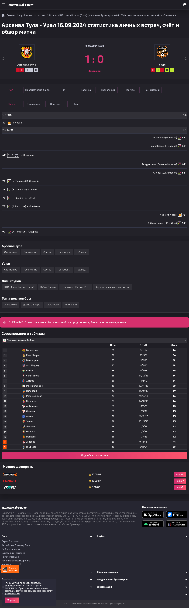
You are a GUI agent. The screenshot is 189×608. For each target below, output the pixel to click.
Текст (77, 104)
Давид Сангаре (31, 304)
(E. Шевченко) (19, 189)
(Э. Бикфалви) (169, 172)
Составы (55, 104)
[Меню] (3, 4)
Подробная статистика (94, 455)
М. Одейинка (27, 155)
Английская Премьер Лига (16, 545)
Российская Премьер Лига (16, 560)
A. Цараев (33, 231)
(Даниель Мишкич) (167, 164)
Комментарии (152, 90)
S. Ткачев (30, 198)
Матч (11, 90)
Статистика (33, 104)
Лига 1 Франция (10, 557)
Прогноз (130, 90)
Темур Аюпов (149, 164)
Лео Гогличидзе (168, 215)
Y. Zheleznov (157, 146)
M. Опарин (71, 304)
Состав (47, 252)
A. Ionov (157, 172)
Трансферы (64, 252)
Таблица (86, 90)
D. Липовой (32, 181)
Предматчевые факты (37, 90)
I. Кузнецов (52, 304)
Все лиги (6, 564)
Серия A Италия (10, 541)
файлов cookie (12, 593)
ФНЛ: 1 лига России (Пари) (19, 287)
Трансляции (108, 90)
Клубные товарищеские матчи (112, 287)
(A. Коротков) (19, 206)
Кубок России (48, 287)
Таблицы (81, 252)
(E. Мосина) (171, 146)
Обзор (11, 104)
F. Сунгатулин (155, 223)
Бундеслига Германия (13, 553)
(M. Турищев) (19, 181)
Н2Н (64, 90)
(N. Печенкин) (19, 231)
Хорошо (11, 600)
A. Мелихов (10, 304)
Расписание (30, 252)
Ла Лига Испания (11, 549)
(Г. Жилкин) (18, 198)
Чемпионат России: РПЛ (75, 287)
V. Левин (17, 122)
